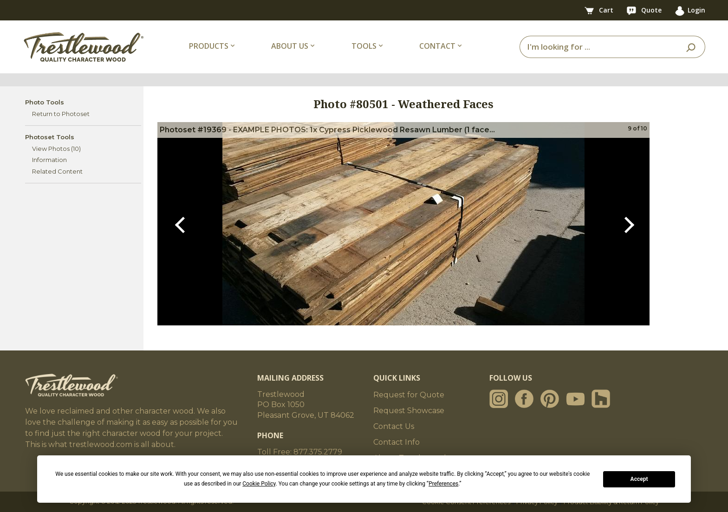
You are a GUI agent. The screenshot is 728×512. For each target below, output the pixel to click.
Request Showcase (408, 410)
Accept (639, 479)
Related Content (57, 171)
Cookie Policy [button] (258, 483)
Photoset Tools (49, 137)
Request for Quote (408, 394)
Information (49, 159)
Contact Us (393, 426)
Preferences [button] (443, 483)
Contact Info (396, 442)
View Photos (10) (56, 148)
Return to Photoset (61, 113)
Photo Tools (44, 102)
